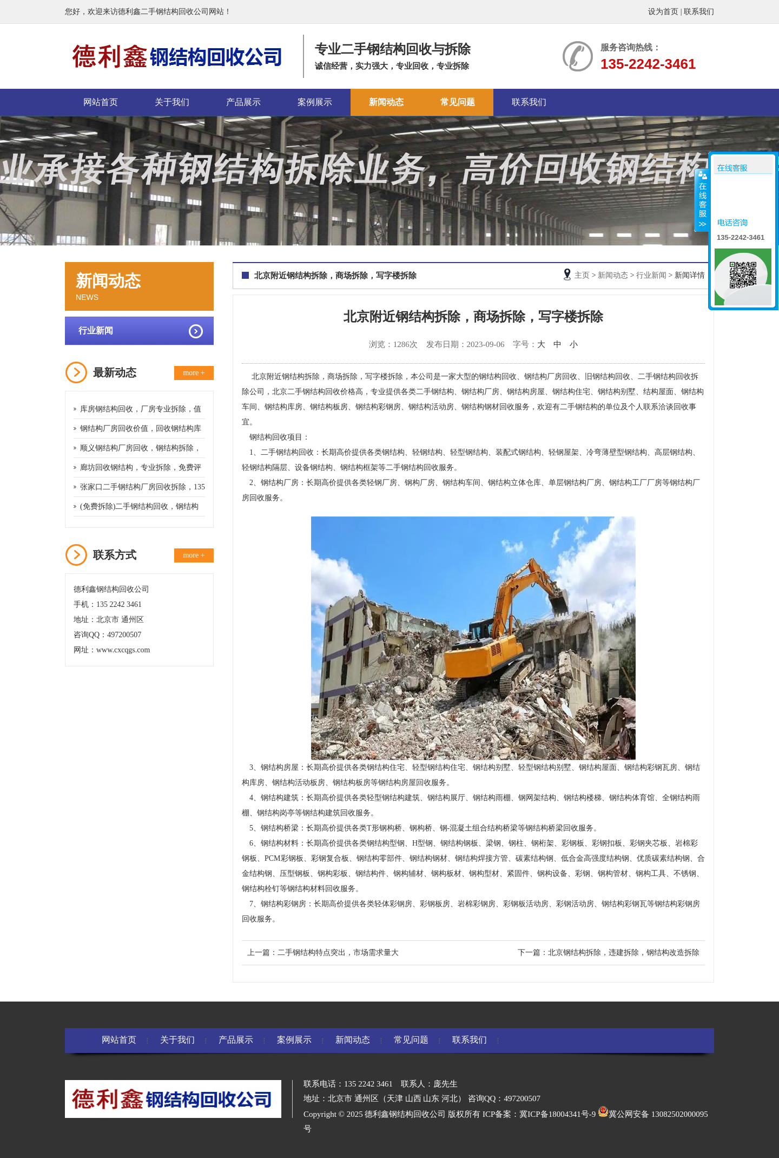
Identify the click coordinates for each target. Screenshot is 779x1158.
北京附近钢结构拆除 (286, 376)
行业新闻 (95, 330)
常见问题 (457, 102)
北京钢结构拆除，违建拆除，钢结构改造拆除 (623, 952)
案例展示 (315, 102)
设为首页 (663, 12)
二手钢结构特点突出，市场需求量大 (338, 952)
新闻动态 (386, 102)
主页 (582, 275)
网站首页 (100, 102)
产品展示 (243, 102)
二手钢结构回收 (287, 452)
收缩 (701, 200)
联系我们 (699, 12)
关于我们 (172, 102)
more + (193, 373)
